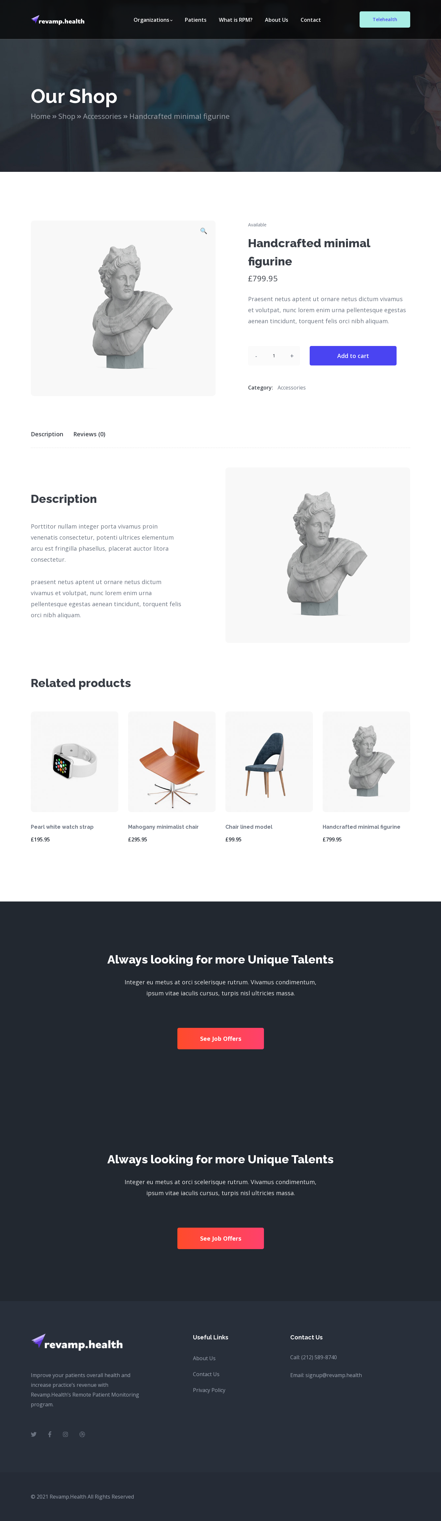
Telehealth (385, 19)
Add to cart (353, 356)
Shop (66, 116)
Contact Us (206, 1374)
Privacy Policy (209, 1390)
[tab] (51, 434)
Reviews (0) (89, 434)
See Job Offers (220, 1038)
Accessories (102, 116)
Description (47, 434)
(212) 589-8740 (319, 1357)
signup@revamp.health (333, 1375)
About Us (204, 1358)
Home (41, 116)
